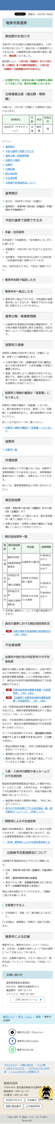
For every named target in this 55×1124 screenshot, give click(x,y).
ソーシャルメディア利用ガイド (25, 1072)
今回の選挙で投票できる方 (19, 151)
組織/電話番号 (13, 1106)
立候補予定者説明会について (20, 183)
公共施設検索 (33, 1106)
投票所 (8, 165)
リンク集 (41, 1065)
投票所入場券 (12, 160)
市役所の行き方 (14, 1100)
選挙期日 (10, 147)
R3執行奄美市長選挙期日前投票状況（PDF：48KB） (31, 633)
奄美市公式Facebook (23, 1041)
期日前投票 (11, 174)
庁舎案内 (32, 1100)
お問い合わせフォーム (26, 999)
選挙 (38, 1017)
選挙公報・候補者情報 (17, 156)
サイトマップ (10, 1065)
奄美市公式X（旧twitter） (27, 1032)
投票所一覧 (11, 450)
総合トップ (9, 1017)
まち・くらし (25, 1017)
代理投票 (10, 169)
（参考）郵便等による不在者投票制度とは (27, 842)
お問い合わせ (27, 1065)
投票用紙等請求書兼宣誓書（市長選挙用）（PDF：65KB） (31, 691)
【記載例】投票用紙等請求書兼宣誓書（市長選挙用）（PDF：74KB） (31, 699)
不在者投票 (11, 178)
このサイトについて (15, 1068)
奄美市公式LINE (21, 1049)
